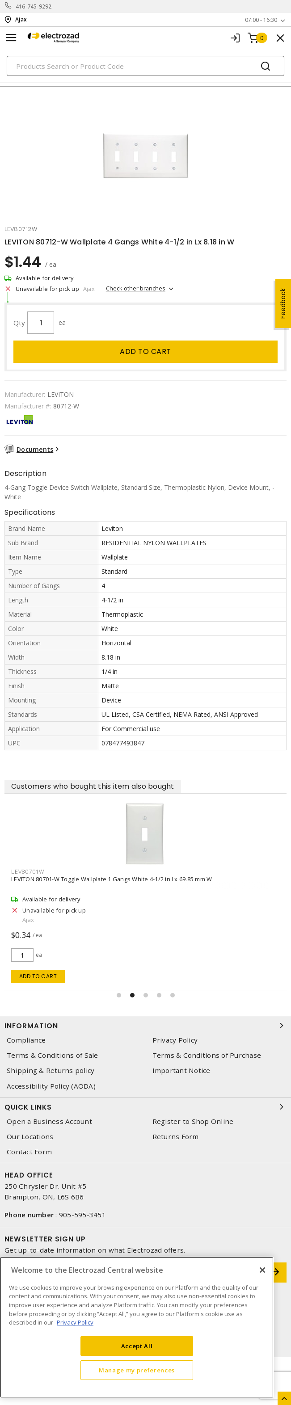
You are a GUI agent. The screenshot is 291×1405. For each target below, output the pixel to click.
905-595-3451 (82, 1214)
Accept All (137, 1346)
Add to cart (145, 351)
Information (145, 1026)
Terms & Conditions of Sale (52, 1055)
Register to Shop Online (193, 1121)
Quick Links (145, 1107)
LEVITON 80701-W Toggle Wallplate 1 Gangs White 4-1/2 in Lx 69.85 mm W (111, 879)
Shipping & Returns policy (50, 1070)
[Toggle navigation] (11, 37)
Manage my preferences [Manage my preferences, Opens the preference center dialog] (137, 1370)
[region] (137, 1327)
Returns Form (175, 1136)
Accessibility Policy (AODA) (51, 1086)
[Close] (262, 1270)
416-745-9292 (34, 6)
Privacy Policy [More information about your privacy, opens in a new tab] (75, 1322)
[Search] (145, 66)
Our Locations (30, 1136)
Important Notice (181, 1070)
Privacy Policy (175, 1040)
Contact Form (29, 1152)
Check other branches (135, 288)
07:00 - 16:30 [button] (261, 20)
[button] (119, 995)
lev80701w (27, 871)
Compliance (26, 1040)
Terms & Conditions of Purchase (206, 1055)
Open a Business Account (49, 1121)
